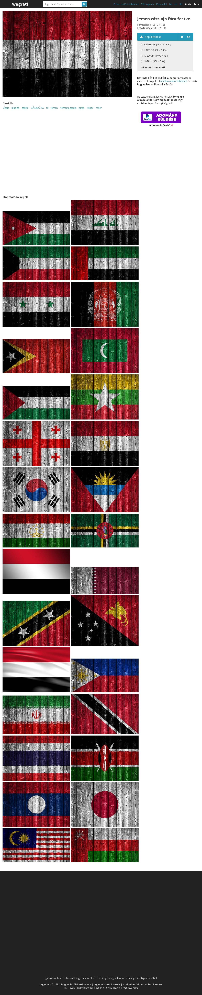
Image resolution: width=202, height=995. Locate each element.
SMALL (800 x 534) (154, 61)
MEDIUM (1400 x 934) (156, 55)
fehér (99, 107)
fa (47, 107)
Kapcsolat (161, 4)
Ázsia (6, 107)
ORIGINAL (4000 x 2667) (157, 44)
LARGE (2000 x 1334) (155, 50)
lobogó (15, 107)
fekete (90, 107)
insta (188, 4)
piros (81, 107)
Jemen (54, 107)
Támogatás (147, 4)
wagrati (20, 4)
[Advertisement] (165, 165)
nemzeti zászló (68, 107)
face (196, 4)
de (180, 4)
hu (170, 4)
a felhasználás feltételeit (173, 81)
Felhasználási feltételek (126, 4)
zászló (25, 107)
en (175, 4)
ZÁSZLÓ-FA (37, 107)
